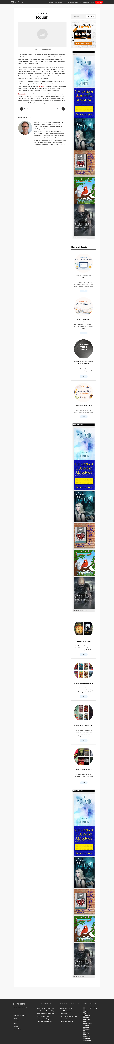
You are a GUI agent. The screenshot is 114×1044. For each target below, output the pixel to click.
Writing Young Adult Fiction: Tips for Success (83, 358)
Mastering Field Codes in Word (83, 273)
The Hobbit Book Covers (83, 637)
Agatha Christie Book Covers (83, 723)
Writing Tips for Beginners (83, 401)
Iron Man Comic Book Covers (83, 679)
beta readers (42, 86)
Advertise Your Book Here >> (80, 238)
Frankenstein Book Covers (83, 766)
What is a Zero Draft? (83, 316)
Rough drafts (21, 94)
